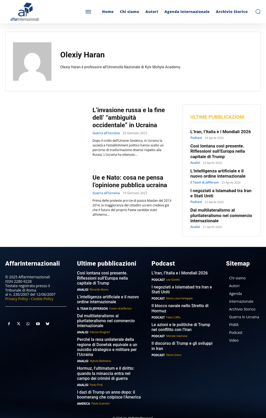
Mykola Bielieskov (99, 350)
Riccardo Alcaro (98, 282)
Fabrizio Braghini (99, 323)
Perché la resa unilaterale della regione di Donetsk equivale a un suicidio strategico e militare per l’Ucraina (105, 337)
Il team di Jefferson (118, 300)
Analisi (195, 160)
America (83, 391)
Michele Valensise (176, 327)
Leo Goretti (172, 272)
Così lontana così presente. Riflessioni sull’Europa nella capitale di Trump (214, 150)
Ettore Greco (173, 345)
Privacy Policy (16, 291)
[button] (258, 11)
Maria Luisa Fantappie (178, 290)
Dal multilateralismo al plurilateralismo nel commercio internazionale (217, 210)
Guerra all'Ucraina (106, 133)
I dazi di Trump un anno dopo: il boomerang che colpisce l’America (107, 383)
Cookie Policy (42, 291)
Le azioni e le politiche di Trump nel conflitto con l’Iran (182, 318)
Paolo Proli (95, 373)
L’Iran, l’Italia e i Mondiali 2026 (217, 131)
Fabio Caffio (172, 309)
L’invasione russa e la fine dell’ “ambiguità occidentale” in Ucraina (128, 117)
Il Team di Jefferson (203, 179)
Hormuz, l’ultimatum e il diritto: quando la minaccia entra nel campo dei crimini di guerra (108, 362)
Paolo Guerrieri (99, 391)
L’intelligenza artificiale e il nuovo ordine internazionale (219, 171)
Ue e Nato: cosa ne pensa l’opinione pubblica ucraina (129, 181)
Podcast (195, 137)
